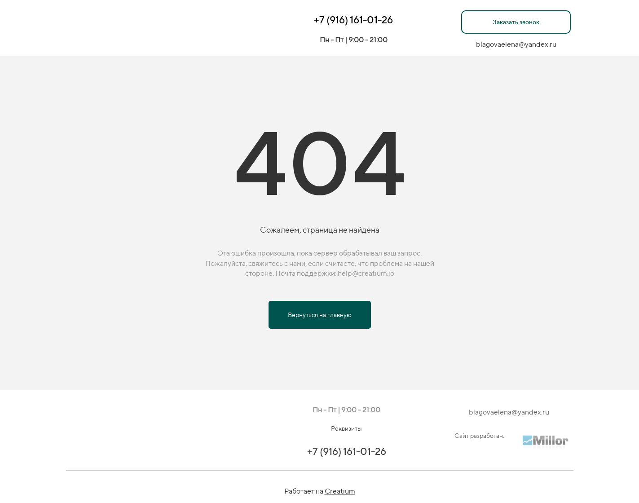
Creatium (340, 491)
